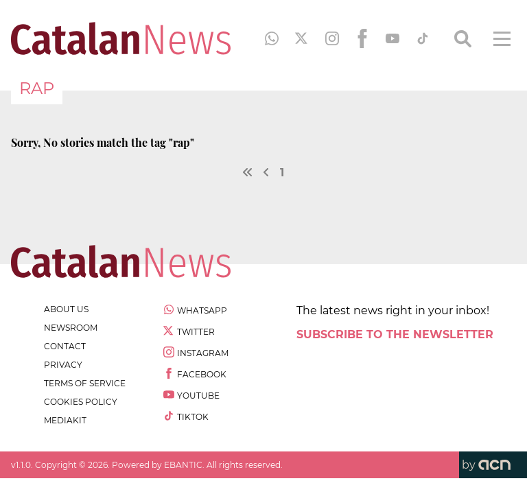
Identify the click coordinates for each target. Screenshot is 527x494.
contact (65, 346)
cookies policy (80, 402)
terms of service (85, 383)
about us (66, 309)
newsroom (70, 327)
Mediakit (65, 420)
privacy (63, 365)
